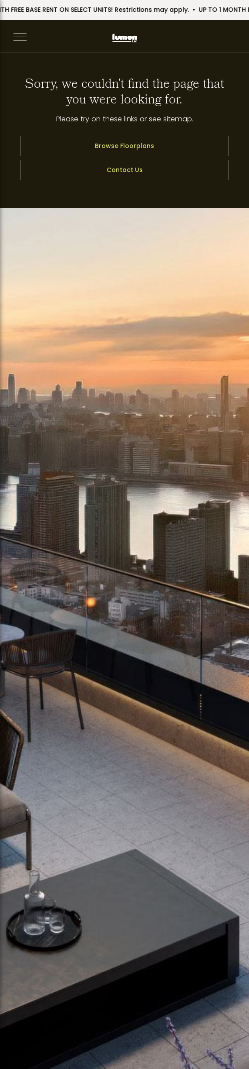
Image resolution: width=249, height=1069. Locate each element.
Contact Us (125, 169)
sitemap (177, 119)
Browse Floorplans (124, 145)
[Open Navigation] (20, 38)
